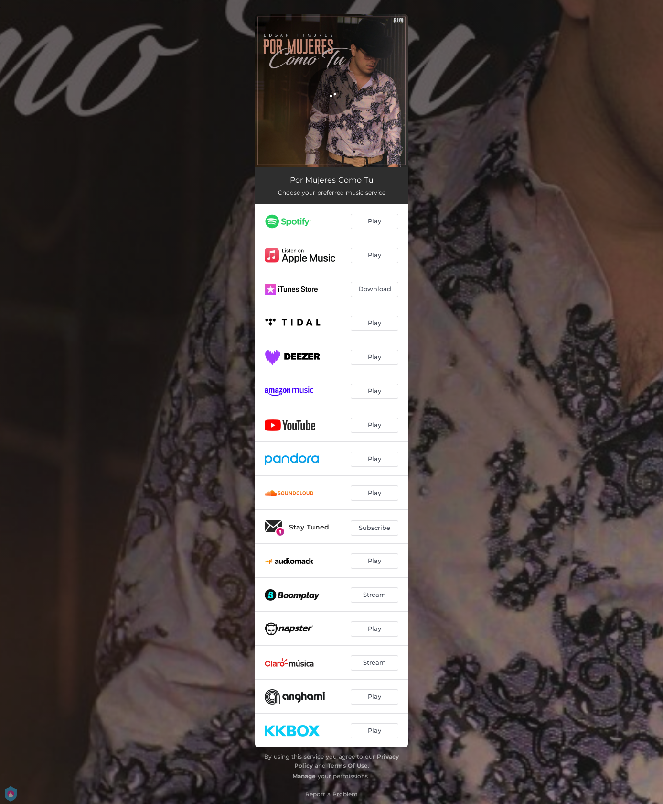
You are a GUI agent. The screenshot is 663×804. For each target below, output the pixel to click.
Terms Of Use (348, 765)
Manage (304, 776)
